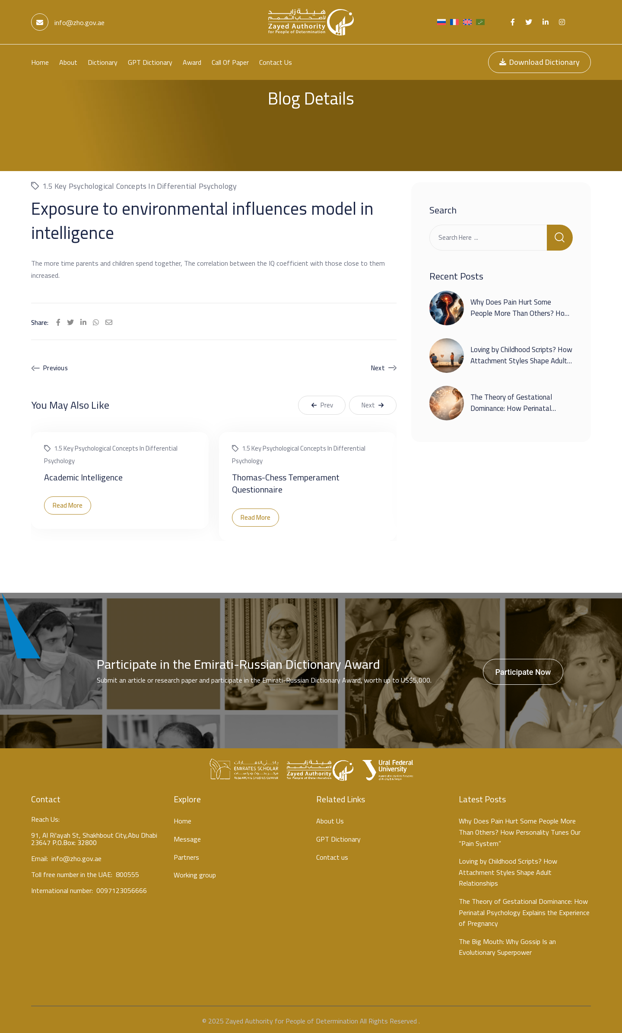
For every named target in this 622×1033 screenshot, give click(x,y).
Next (378, 365)
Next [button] (373, 402)
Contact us (275, 62)
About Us (330, 819)
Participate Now (523, 669)
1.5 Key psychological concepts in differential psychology (139, 183)
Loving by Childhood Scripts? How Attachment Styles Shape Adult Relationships (521, 358)
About (68, 62)
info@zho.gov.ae (68, 22)
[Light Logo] (311, 22)
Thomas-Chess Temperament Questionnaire (286, 481)
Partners (186, 855)
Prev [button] (322, 402)
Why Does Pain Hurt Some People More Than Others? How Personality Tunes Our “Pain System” (520, 316)
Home (40, 62)
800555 (127, 874)
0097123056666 (121, 890)
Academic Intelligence (83, 475)
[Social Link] (513, 22)
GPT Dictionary (150, 62)
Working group (195, 872)
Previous (55, 365)
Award (192, 62)
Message (187, 836)
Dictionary (102, 62)
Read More (68, 502)
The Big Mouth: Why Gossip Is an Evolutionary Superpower (507, 945)
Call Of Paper (230, 62)
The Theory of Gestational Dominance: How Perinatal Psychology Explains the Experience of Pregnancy (511, 411)
